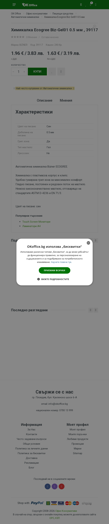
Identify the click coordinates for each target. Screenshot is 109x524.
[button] (54, 279)
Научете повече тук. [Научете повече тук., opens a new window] (61, 261)
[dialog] (54, 262)
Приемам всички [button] (54, 270)
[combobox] (88, 243)
